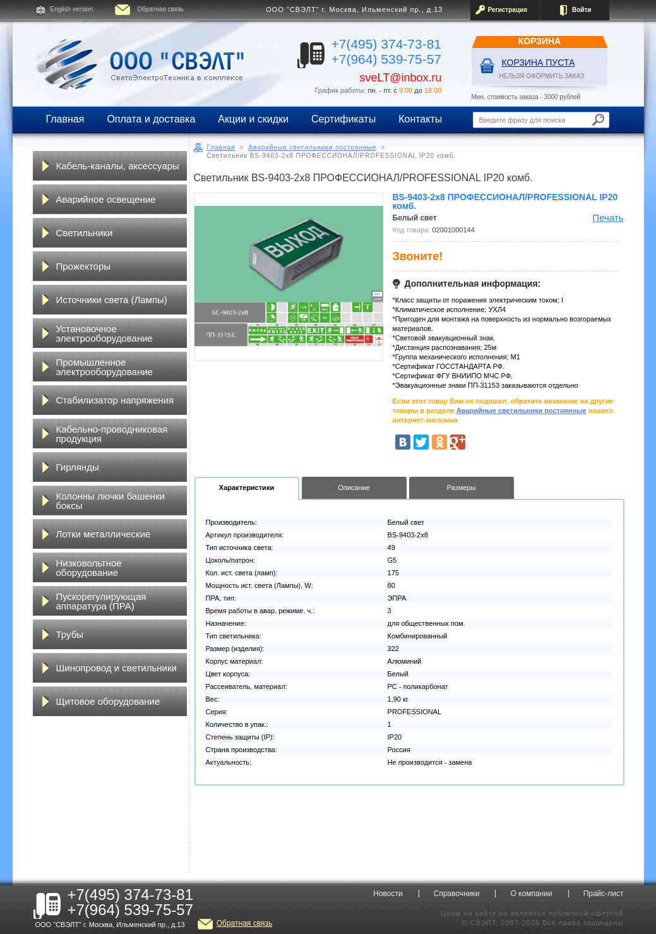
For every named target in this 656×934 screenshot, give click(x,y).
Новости (387, 893)
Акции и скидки (253, 119)
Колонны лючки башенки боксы (110, 501)
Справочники (457, 893)
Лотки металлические (103, 534)
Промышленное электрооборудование (104, 367)
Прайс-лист (603, 893)
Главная (65, 119)
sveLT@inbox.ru (401, 77)
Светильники (84, 232)
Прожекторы (83, 266)
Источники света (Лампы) (111, 299)
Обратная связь (160, 9)
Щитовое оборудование (108, 701)
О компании (531, 893)
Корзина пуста (538, 62)
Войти (582, 9)
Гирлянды (77, 467)
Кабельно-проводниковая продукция (112, 434)
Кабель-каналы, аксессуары (117, 165)
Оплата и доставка (151, 119)
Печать (607, 217)
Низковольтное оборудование (89, 568)
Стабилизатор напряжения (115, 400)
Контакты (420, 119)
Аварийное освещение (106, 199)
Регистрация (508, 9)
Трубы (70, 634)
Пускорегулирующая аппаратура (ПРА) (101, 601)
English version (72, 9)
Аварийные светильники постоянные (312, 147)
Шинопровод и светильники (116, 667)
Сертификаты (343, 119)
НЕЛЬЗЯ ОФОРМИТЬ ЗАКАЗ (542, 76)
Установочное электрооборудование (104, 333)
